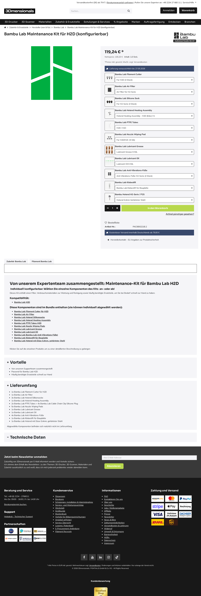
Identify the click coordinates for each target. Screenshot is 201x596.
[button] (157, 208)
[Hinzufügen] (117, 208)
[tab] (100, 362)
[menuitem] (154, 21)
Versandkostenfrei (85, 2)
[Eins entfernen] (108, 208)
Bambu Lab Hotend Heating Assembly (32, 320)
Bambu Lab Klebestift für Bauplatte (31, 338)
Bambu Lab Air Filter (24, 314)
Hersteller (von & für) (41, 27)
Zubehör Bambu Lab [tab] (16, 261)
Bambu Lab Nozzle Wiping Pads (29, 326)
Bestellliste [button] (112, 222)
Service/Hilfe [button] (189, 2)
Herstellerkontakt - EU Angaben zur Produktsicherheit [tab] (135, 240)
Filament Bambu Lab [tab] (42, 261)
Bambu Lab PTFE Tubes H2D (27, 323)
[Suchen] (128, 11)
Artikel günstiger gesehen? (180, 214)
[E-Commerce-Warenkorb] (188, 10)
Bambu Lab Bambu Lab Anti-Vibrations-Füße (35, 335)
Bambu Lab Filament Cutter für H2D (31, 311)
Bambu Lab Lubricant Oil (26, 332)
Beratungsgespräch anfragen (120, 2)
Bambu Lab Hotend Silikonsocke (29, 317)
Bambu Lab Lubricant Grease (28, 329)
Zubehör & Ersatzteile (18, 27)
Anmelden (168, 10)
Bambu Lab (59, 27)
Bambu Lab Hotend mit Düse (28, 340)
